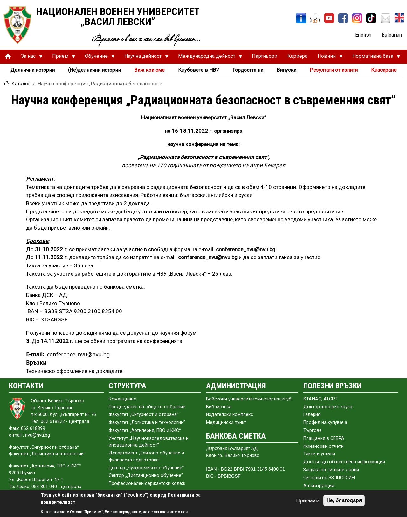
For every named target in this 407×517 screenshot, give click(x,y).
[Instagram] (357, 18)
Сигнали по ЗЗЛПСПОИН (329, 477)
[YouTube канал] (329, 18)
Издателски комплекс (229, 414)
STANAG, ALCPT (320, 399)
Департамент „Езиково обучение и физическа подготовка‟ (146, 456)
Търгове (312, 430)
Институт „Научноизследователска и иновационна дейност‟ (149, 442)
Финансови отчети (323, 446)
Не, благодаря (344, 500)
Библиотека (218, 407)
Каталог (20, 84)
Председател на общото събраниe (147, 407)
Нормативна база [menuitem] (373, 58)
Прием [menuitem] (61, 58)
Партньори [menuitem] (264, 56)
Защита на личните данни (331, 470)
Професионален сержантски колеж (147, 483)
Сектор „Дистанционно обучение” (146, 475)
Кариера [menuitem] (297, 56)
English (363, 35)
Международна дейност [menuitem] (207, 58)
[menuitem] (8, 56)
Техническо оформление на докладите (74, 371)
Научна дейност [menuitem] (144, 58)
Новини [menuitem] (328, 58)
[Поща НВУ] (385, 18)
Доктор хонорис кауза (327, 407)
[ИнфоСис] (301, 18)
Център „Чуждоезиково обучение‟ (146, 468)
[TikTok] (371, 18)
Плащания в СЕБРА (323, 438)
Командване (122, 399)
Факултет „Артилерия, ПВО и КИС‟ (145, 430)
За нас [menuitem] (29, 58)
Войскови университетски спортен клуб (249, 399)
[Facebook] (343, 18)
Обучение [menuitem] (97, 58)
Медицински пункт (226, 422)
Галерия (312, 414)
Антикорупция (318, 485)
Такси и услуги (319, 454)
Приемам (308, 500)
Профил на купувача (325, 422)
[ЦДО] (315, 18)
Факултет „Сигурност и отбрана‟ (143, 414)
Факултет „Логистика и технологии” (147, 422)
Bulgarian (392, 35)
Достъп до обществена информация (344, 462)
